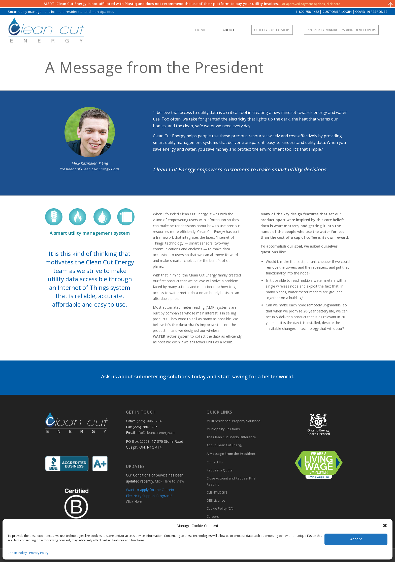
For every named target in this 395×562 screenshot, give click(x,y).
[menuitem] (61, 11)
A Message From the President (231, 453)
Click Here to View (169, 481)
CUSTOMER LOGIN (337, 11)
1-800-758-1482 (307, 11)
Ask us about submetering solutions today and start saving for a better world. (197, 376)
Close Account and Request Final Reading (231, 481)
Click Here (134, 501)
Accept (356, 539)
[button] (384, 525)
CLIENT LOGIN (217, 492)
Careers (213, 516)
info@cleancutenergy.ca (155, 432)
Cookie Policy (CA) (220, 508)
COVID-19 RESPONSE (371, 11)
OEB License (216, 500)
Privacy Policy (38, 553)
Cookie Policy (17, 553)
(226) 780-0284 (149, 421)
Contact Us (215, 462)
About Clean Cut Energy (224, 445)
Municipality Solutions (223, 429)
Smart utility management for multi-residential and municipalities (61, 11)
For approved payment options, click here (310, 4)
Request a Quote (220, 470)
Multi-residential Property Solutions (233, 421)
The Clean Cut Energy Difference (231, 437)
